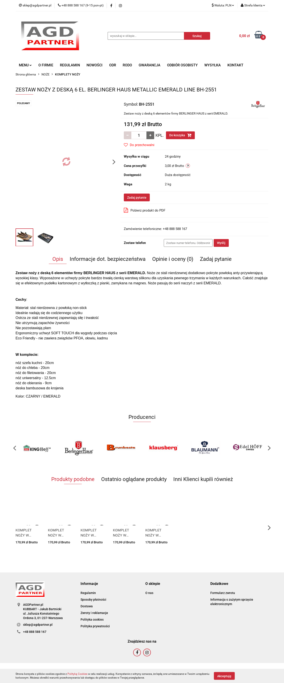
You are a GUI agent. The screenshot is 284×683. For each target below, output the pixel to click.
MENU (25, 65)
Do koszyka (180, 135)
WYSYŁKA (212, 65)
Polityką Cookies (77, 673)
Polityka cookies (92, 619)
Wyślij (221, 243)
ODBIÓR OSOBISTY (182, 65)
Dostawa (87, 606)
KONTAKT (235, 65)
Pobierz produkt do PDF (144, 210)
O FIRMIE (45, 65)
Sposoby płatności (93, 599)
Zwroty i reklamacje (94, 613)
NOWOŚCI (95, 65)
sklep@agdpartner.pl (38, 624)
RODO (127, 65)
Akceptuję (224, 676)
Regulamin (88, 593)
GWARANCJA (149, 65)
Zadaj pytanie (136, 197)
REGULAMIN (70, 65)
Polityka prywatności (95, 626)
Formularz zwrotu (222, 593)
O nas (149, 593)
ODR (112, 65)
